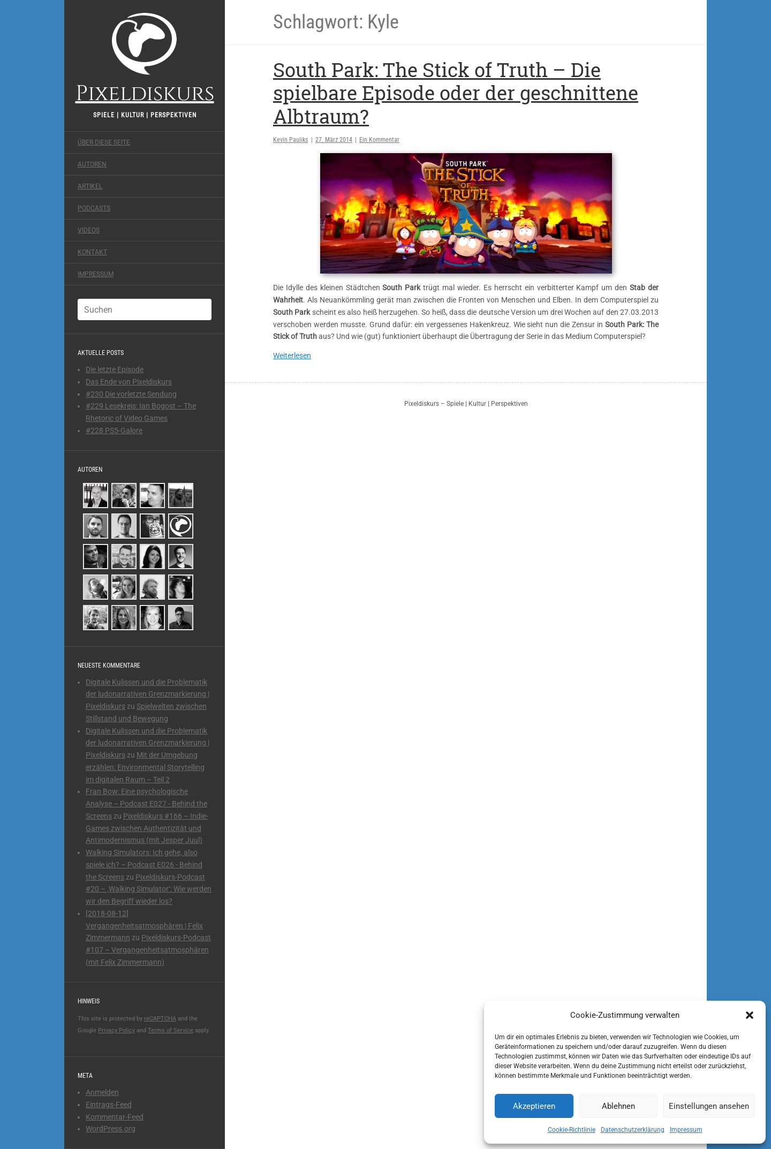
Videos (89, 230)
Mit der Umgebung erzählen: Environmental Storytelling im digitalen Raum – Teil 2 (145, 767)
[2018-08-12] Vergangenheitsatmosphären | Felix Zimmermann (144, 925)
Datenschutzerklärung (632, 1129)
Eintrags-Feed (109, 1104)
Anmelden (102, 1092)
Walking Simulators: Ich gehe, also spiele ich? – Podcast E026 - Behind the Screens (144, 864)
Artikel (90, 186)
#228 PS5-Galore (114, 430)
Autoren (92, 164)
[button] (749, 1015)
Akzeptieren (534, 1106)
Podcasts (94, 208)
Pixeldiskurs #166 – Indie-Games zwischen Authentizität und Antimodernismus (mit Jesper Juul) (147, 828)
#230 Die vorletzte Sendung (131, 394)
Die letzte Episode (114, 369)
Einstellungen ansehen (709, 1106)
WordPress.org (110, 1128)
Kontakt (92, 252)
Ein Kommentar (379, 139)
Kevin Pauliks (290, 139)
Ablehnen (618, 1106)
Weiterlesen (292, 355)
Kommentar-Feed (114, 1117)
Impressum (686, 1129)
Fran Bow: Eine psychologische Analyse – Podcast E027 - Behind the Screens (146, 803)
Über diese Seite (104, 142)
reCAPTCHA (160, 1018)
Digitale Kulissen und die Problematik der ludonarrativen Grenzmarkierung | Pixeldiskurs (147, 694)
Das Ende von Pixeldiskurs (129, 381)
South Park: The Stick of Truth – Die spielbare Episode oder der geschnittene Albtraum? (455, 92)
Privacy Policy (116, 1030)
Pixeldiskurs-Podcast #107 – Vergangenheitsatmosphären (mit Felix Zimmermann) (148, 949)
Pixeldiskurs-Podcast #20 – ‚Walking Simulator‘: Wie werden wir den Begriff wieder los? (148, 889)
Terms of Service (170, 1030)
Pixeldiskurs (144, 57)
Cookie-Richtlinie (571, 1129)
